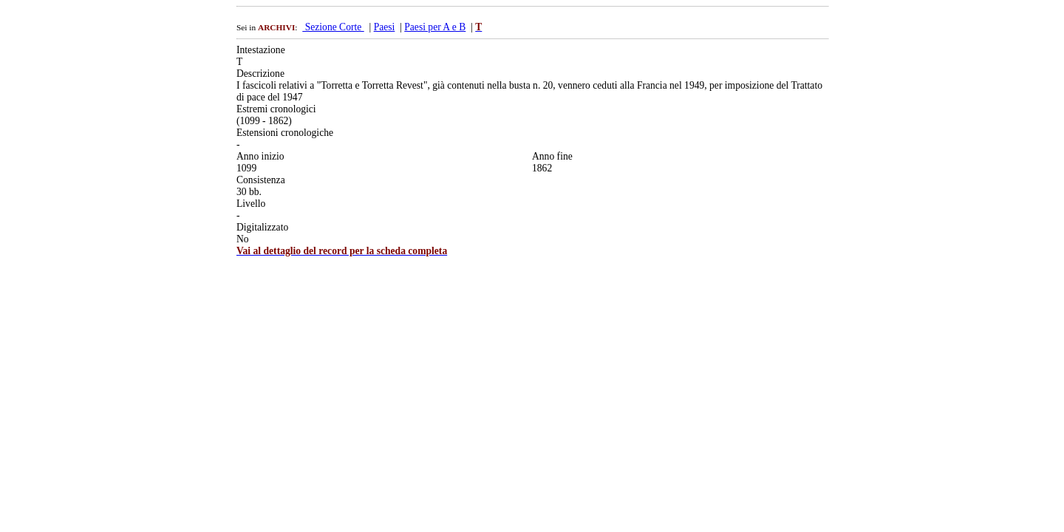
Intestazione (260, 49)
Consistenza (260, 179)
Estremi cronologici (276, 109)
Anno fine (552, 156)
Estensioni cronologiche (284, 132)
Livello (250, 203)
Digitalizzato (262, 227)
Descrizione (260, 73)
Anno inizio (260, 156)
